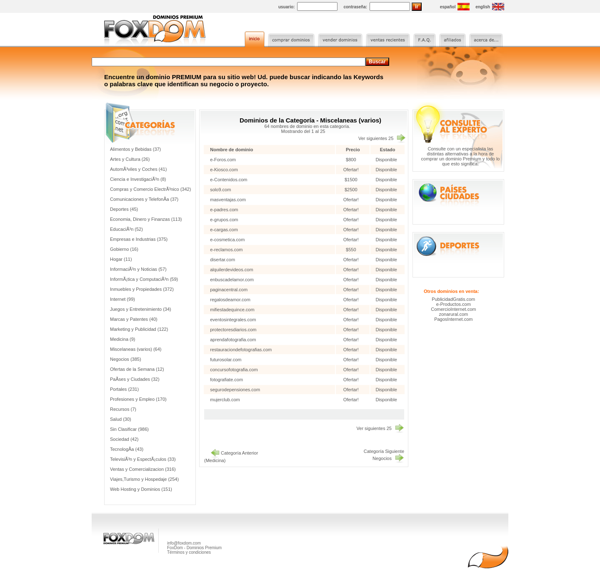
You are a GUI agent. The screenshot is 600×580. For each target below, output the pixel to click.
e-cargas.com (224, 229)
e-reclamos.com (226, 249)
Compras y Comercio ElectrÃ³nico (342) (150, 189)
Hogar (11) (121, 259)
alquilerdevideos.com (231, 269)
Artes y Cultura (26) (130, 159)
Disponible (386, 159)
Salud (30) (120, 419)
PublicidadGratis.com (453, 299)
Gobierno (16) (124, 249)
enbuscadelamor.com (232, 279)
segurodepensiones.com (235, 389)
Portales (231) (124, 389)
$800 (352, 159)
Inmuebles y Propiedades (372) (142, 289)
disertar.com (222, 259)
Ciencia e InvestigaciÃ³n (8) (138, 179)
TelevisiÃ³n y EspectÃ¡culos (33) (143, 459)
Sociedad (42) (124, 439)
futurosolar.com (225, 359)
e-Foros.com (223, 159)
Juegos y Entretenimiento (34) (140, 309)
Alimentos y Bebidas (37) (135, 149)
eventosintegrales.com (233, 319)
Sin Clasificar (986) (129, 429)
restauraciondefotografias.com (241, 349)
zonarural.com (453, 314)
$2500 (352, 189)
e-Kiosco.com (224, 169)
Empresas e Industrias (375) (139, 239)
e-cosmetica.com (227, 239)
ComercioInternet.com (453, 309)
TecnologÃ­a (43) (126, 449)
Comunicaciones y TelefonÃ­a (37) (144, 199)
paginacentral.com (229, 289)
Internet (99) (122, 299)
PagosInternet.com (453, 319)
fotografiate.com (226, 379)
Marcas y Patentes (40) (134, 319)
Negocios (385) (125, 359)
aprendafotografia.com (233, 339)
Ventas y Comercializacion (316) (143, 469)
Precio (353, 149)
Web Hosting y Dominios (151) (141, 489)
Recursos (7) (123, 409)
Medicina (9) (122, 339)
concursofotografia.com (234, 369)
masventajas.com (228, 199)
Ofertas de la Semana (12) (137, 369)
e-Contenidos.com (228, 179)
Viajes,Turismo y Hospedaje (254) (144, 479)
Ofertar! (351, 169)
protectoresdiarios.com (233, 329)
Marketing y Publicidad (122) (139, 329)
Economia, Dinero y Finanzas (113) (146, 219)
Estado (387, 149)
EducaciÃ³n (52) (126, 229)
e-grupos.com (224, 219)
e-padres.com (224, 209)
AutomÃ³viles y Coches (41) (138, 169)
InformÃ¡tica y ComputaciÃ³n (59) (144, 279)
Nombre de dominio (231, 149)
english (482, 7)
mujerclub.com (225, 399)
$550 (352, 249)
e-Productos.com (453, 304)
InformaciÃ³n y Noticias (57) (138, 269)
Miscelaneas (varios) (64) (135, 349)
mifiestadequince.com (232, 309)
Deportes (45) (124, 209)
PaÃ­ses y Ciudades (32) (135, 379)
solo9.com (220, 189)
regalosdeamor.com (230, 299)
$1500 (352, 179)
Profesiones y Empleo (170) (138, 399)
